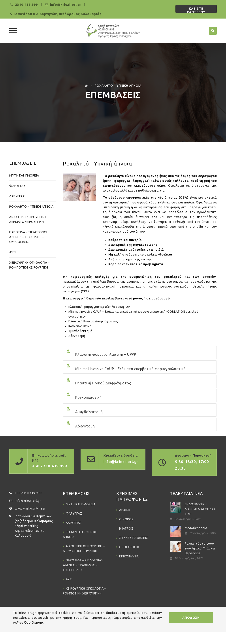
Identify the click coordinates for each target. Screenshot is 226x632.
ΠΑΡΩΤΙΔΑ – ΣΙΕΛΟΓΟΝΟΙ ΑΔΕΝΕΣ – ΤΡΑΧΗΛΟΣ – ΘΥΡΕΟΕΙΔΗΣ (28, 237)
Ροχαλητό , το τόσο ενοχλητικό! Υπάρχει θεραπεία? (200, 548)
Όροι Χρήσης (34, 622)
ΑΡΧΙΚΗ (124, 510)
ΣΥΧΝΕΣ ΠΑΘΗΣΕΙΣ (133, 538)
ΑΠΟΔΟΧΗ (191, 617)
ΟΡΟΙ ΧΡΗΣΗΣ (129, 547)
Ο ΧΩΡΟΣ (126, 519)
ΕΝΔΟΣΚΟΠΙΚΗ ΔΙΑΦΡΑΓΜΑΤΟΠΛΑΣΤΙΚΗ (200, 509)
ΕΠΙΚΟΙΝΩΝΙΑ (129, 556)
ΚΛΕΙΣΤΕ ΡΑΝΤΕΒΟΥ (196, 10)
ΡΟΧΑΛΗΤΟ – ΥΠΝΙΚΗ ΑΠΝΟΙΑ (31, 206)
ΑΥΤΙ (12, 252)
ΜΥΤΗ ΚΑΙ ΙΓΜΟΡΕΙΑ (24, 175)
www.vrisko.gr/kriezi (30, 508)
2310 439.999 (26, 4)
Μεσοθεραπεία (196, 528)
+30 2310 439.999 (28, 493)
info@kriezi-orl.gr (28, 500)
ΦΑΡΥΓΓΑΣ (17, 186)
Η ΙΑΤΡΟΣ (126, 528)
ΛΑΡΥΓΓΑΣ (17, 196)
